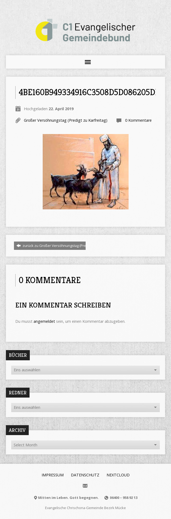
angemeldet (44, 321)
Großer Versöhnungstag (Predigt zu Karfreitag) (65, 120)
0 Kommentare (138, 120)
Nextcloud (118, 474)
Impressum (53, 474)
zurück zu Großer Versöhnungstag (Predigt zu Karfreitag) (65, 245)
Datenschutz (85, 474)
